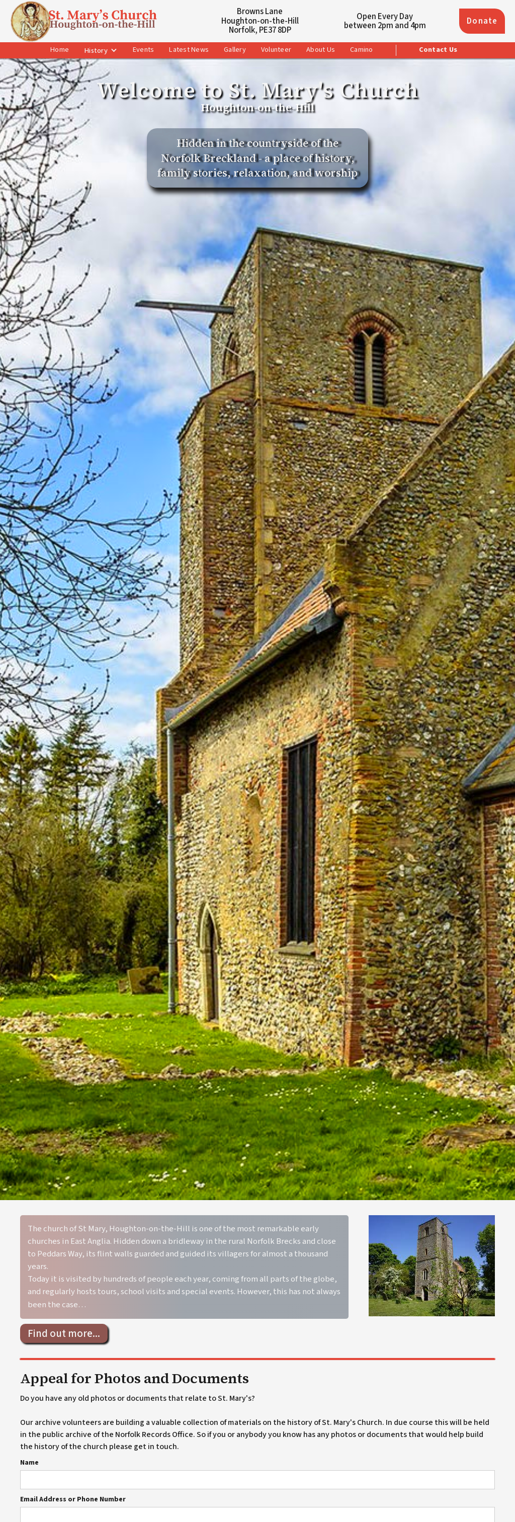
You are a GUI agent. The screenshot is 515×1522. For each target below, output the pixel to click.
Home (59, 49)
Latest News (189, 49)
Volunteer (276, 49)
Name (29, 1463)
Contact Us (438, 49)
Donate (482, 21)
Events (143, 49)
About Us (320, 49)
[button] (101, 51)
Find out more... (64, 1333)
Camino (361, 49)
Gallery (235, 49)
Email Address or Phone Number (73, 1499)
